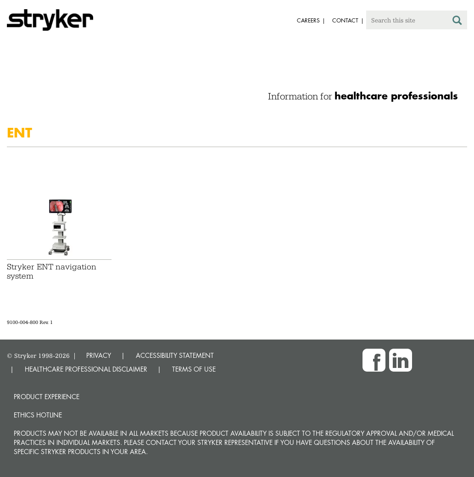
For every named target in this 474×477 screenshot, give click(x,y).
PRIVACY (98, 355)
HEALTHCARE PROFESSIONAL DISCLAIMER (86, 369)
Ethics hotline (38, 415)
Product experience (46, 396)
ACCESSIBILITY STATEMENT (175, 355)
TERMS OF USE (194, 369)
